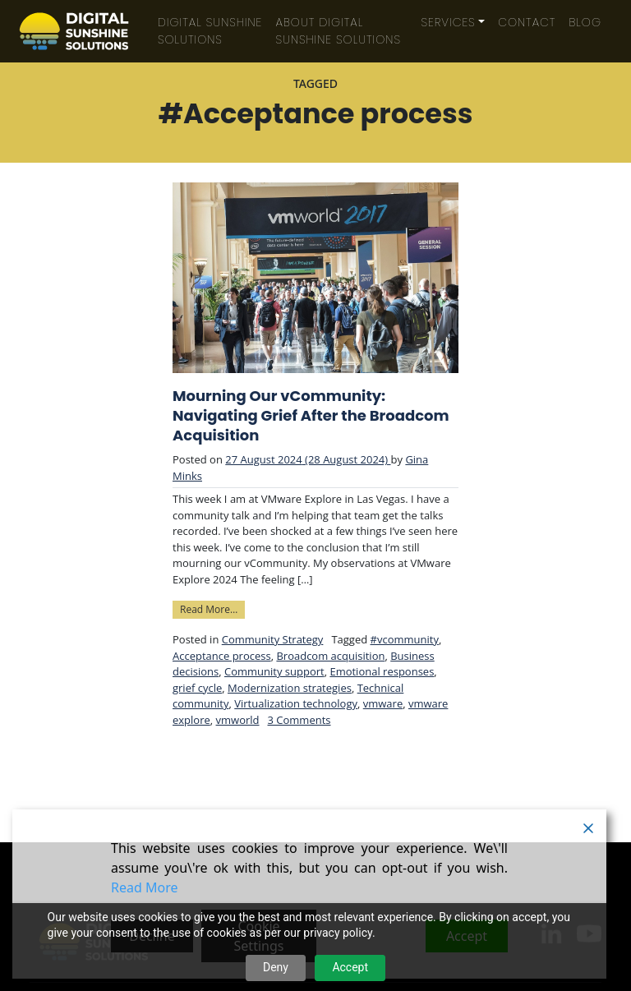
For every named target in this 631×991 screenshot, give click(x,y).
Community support (274, 671)
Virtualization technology (295, 703)
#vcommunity (405, 639)
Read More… (212, 608)
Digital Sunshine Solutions (210, 31)
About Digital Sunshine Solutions (338, 31)
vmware (383, 703)
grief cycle (197, 687)
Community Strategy (273, 639)
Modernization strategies (290, 687)
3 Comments (299, 719)
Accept (350, 967)
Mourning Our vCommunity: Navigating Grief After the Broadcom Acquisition (311, 415)
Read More (144, 887)
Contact (526, 22)
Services (448, 22)
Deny (275, 967)
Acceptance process (222, 655)
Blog (585, 22)
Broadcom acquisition (330, 655)
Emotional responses (381, 671)
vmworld (238, 719)
